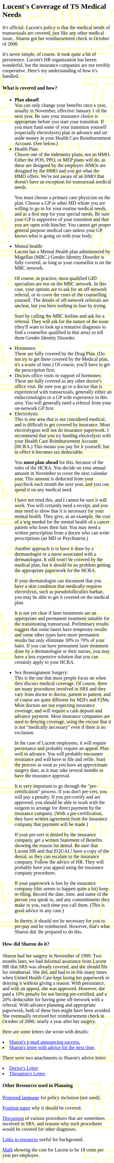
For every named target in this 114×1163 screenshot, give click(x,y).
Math (7, 1149)
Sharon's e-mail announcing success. (44, 1042)
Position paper (16, 1107)
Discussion (13, 1118)
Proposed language (20, 1097)
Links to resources (20, 1139)
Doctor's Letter (23, 1068)
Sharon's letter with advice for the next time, (52, 1047)
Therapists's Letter (27, 1073)
